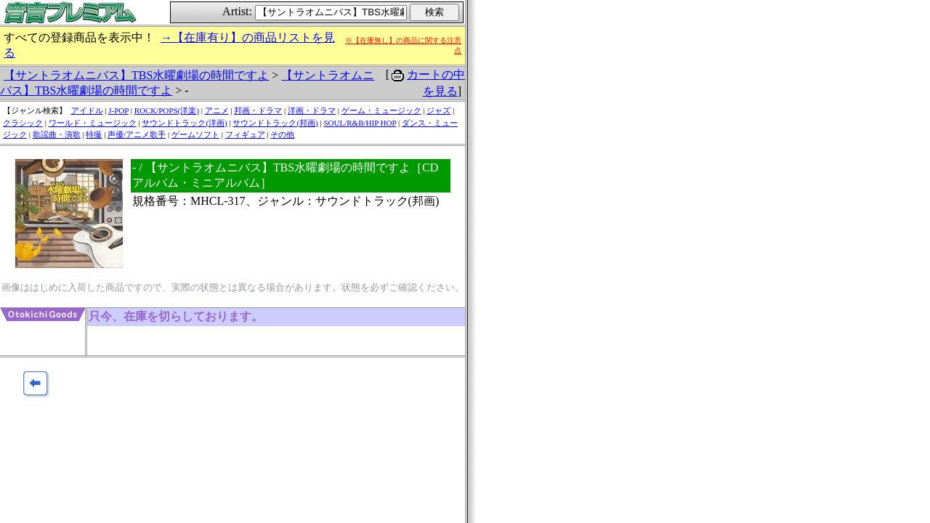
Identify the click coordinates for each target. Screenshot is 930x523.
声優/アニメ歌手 (137, 134)
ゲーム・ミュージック (381, 110)
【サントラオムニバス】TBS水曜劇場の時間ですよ (136, 75)
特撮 (94, 134)
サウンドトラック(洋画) (184, 122)
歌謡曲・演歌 (57, 134)
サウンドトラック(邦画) (275, 122)
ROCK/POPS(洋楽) (166, 110)
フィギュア (245, 134)
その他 (282, 134)
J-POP (118, 110)
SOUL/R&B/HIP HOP (359, 122)
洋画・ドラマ (312, 110)
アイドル (87, 110)
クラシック (23, 122)
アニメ (217, 110)
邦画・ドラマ (258, 110)
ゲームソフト (195, 134)
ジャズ (438, 110)
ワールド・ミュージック (93, 122)
